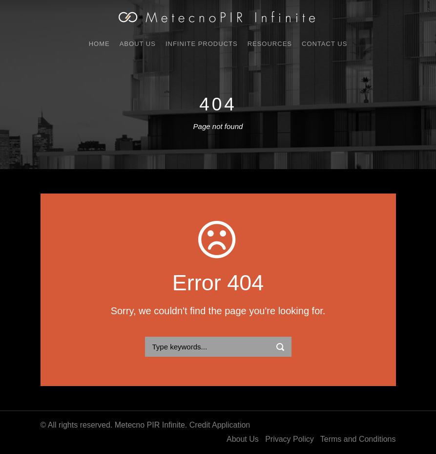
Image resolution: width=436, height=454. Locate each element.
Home (99, 43)
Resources (270, 43)
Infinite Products (202, 43)
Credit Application (219, 425)
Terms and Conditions (358, 439)
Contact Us (324, 43)
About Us (138, 43)
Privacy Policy (289, 439)
